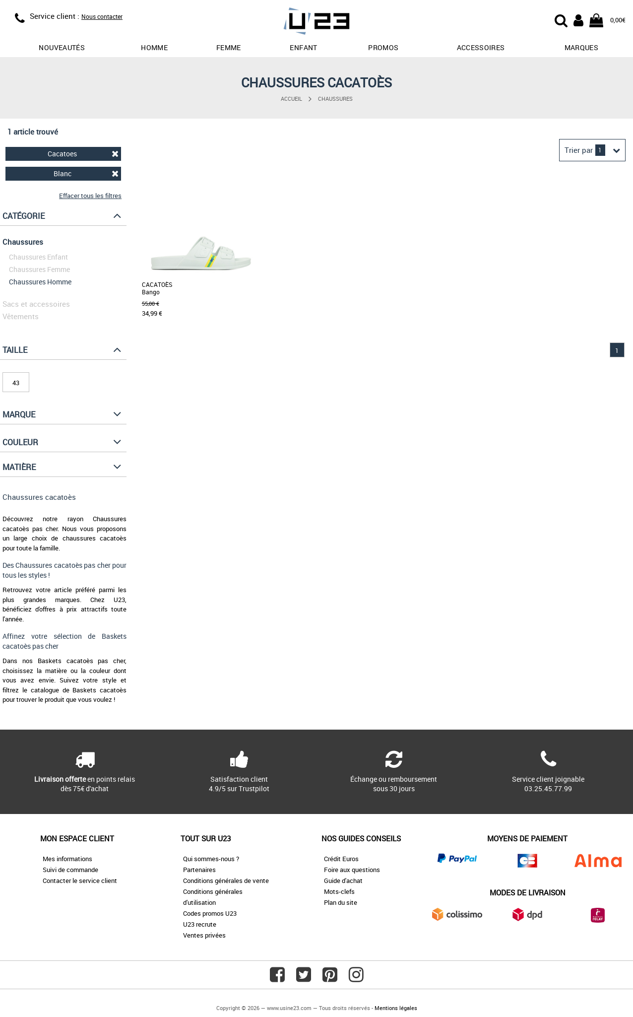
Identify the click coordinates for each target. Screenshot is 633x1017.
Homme (154, 47)
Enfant (303, 47)
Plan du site (340, 902)
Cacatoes (83, 153)
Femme (228, 47)
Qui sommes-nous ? (211, 858)
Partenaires (199, 869)
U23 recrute (199, 924)
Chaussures (335, 98)
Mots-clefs (339, 891)
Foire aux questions (352, 869)
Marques (581, 47)
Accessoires (481, 47)
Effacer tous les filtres (90, 195)
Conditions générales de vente (226, 880)
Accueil (291, 98)
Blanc (86, 173)
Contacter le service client (80, 880)
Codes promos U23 (210, 913)
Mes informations (67, 858)
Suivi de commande (70, 869)
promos (383, 47)
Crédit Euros (341, 858)
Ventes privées (204, 935)
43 (15, 382)
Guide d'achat (343, 880)
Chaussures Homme (40, 281)
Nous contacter (102, 16)
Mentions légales (396, 1008)
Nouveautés (62, 47)
